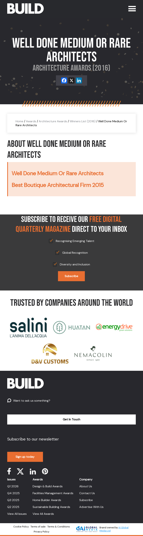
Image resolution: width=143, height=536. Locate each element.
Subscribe (71, 276)
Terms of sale (38, 526)
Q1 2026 (13, 486)
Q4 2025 (13, 493)
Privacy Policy (41, 531)
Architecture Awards (53, 121)
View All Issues (17, 514)
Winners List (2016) (83, 121)
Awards (31, 121)
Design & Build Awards (48, 486)
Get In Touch (71, 419)
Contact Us (87, 493)
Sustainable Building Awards (51, 507)
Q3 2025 (13, 500)
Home (19, 121)
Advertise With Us (91, 507)
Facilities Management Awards (53, 493)
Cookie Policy (21, 526)
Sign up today (25, 457)
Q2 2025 (13, 507)
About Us (85, 486)
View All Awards (43, 514)
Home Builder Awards (47, 500)
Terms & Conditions (58, 526)
